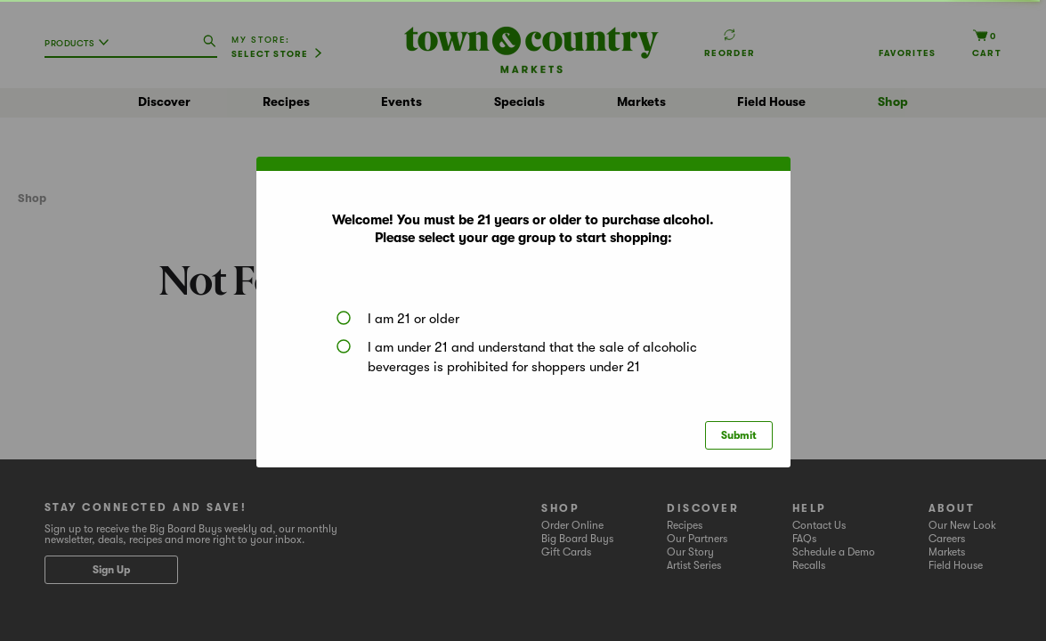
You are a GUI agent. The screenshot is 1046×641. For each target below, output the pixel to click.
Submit (739, 435)
